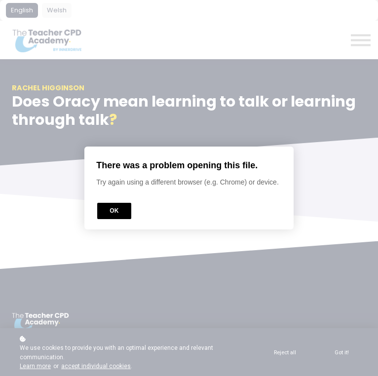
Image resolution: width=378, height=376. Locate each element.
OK (114, 210)
